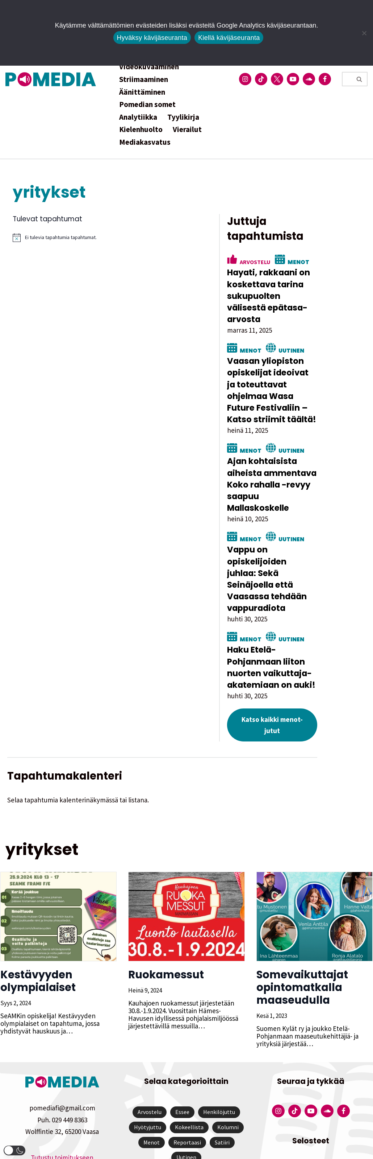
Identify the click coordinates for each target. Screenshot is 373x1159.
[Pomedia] (52, 79)
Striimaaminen (143, 79)
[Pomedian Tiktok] (261, 79)
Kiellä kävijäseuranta (229, 37)
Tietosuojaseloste (310, 1109)
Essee (182, 1054)
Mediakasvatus (145, 142)
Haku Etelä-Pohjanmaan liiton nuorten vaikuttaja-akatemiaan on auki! (297, 620)
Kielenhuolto (141, 129)
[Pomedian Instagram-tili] (245, 79)
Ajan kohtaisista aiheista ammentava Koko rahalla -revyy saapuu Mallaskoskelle (301, 455)
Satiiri (222, 1084)
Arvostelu (280, 261)
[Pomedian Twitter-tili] (277, 79)
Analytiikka (138, 117)
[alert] (122, 237)
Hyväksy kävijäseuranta (152, 37)
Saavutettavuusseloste (311, 1120)
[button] (14, 1150)
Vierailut (187, 129)
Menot (324, 261)
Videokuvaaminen (149, 66)
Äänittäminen (142, 92)
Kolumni (228, 1069)
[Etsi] (346, 79)
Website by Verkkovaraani (186, 1150)
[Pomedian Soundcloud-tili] (309, 79)
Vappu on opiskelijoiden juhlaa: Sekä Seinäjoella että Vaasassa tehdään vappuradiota (298, 538)
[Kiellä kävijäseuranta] (364, 33)
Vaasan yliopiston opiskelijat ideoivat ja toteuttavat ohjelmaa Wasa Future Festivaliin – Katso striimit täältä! (302, 373)
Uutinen (317, 338)
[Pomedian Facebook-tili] (325, 79)
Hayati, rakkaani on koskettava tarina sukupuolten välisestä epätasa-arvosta (300, 290)
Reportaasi (187, 1084)
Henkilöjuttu (219, 1054)
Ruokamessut (166, 917)
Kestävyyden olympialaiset (37, 923)
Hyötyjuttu (147, 1069)
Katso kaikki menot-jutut (301, 672)
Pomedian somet (147, 104)
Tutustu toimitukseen (62, 1100)
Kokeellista (189, 1069)
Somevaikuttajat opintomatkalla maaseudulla (302, 930)
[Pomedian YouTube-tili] (293, 79)
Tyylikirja (183, 117)
